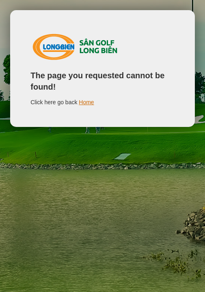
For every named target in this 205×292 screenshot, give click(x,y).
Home (86, 102)
